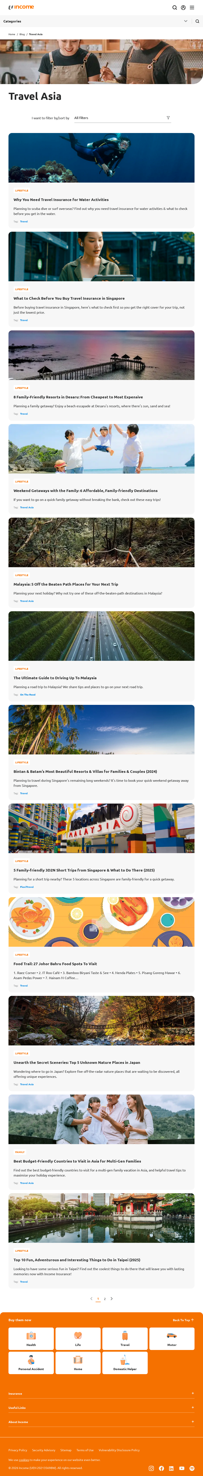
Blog (22, 34)
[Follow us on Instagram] (151, 1468)
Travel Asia (27, 507)
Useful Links (17, 1407)
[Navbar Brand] (21, 8)
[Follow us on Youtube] (181, 1468)
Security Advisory (43, 1450)
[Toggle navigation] (192, 7)
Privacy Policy (17, 1450)
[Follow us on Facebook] (161, 1468)
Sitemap (65, 1450)
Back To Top (184, 1320)
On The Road (27, 694)
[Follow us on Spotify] (192, 1468)
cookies (24, 1460)
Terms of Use (85, 1450)
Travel (24, 221)
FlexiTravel (27, 886)
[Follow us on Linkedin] (171, 1468)
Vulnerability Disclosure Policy (119, 1450)
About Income (18, 1422)
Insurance (15, 1393)
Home (11, 34)
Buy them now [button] (19, 1320)
